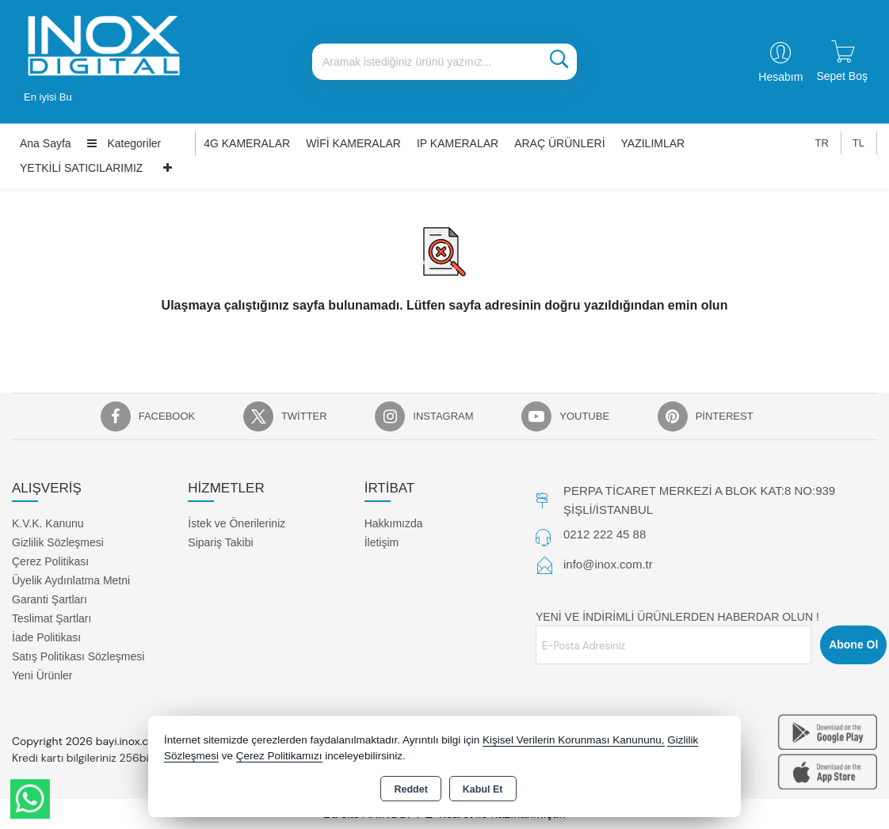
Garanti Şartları (49, 599)
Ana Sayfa (45, 143)
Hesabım (780, 76)
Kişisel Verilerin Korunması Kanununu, (574, 740)
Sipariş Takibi (220, 542)
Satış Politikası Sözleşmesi (78, 656)
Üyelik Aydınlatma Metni (71, 580)
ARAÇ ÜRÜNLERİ (559, 143)
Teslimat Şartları (51, 618)
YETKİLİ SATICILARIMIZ (81, 168)
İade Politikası (46, 637)
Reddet (410, 789)
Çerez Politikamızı (279, 756)
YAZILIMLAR (653, 143)
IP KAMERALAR (457, 143)
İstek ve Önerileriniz (236, 523)
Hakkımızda (393, 523)
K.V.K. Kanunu (48, 523)
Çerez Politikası (50, 561)
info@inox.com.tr (608, 564)
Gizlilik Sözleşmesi (58, 542)
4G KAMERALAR (247, 143)
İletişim (381, 542)
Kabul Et (483, 789)
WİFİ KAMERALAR (353, 143)
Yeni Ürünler (42, 675)
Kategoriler (124, 143)
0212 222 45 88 (604, 534)
